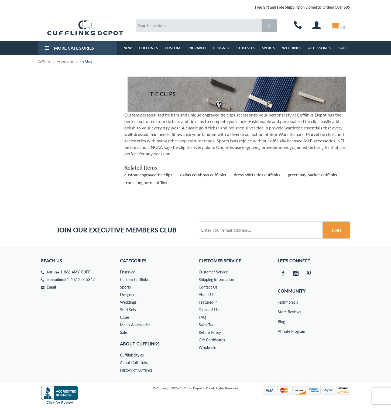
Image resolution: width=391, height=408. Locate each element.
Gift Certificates (212, 340)
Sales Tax (206, 325)
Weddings (291, 48)
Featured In (208, 302)
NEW (128, 48)
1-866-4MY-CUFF (75, 272)
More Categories (68, 48)
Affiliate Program (281, 331)
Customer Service (213, 272)
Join (336, 230)
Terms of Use (209, 309)
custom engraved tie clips (148, 174)
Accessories (319, 48)
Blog (281, 321)
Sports (268, 48)
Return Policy (210, 332)
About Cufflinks (140, 343)
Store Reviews (281, 312)
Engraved (196, 48)
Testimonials (281, 302)
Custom (172, 48)
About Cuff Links (134, 362)
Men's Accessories (135, 325)
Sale (342, 48)
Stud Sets (245, 48)
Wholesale (207, 347)
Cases (124, 317)
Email (51, 287)
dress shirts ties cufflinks (257, 174)
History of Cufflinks (136, 370)
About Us (206, 294)
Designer (221, 48)
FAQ (202, 317)
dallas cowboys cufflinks (203, 174)
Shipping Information (216, 279)
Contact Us (208, 287)
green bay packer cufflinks (312, 174)
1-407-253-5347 (81, 279)
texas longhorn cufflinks (146, 182)
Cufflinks (148, 48)
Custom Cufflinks (134, 279)
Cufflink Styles (132, 355)
